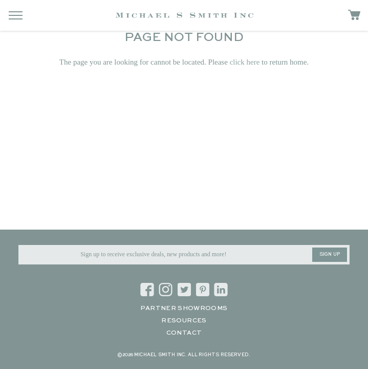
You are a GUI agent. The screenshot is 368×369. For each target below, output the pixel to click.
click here (245, 62)
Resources (183, 321)
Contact (184, 333)
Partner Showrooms (183, 308)
